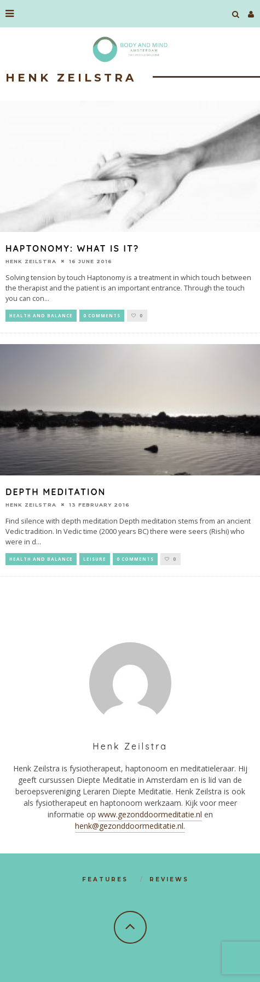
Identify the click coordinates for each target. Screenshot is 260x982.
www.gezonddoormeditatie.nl (150, 814)
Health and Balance (41, 315)
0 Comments (101, 315)
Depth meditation (55, 491)
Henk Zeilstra (30, 261)
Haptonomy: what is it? (72, 248)
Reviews (169, 879)
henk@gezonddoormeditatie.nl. (130, 826)
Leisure (94, 559)
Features (105, 879)
